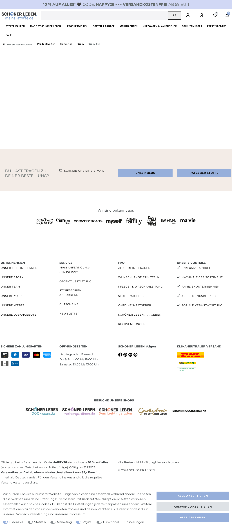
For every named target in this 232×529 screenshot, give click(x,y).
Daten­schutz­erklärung (31, 514)
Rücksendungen (132, 324)
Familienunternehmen (201, 286)
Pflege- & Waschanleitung (140, 286)
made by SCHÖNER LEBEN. (46, 26)
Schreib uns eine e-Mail (84, 170)
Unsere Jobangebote (18, 314)
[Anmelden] (188, 15)
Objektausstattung (75, 281)
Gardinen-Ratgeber (134, 305)
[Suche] (174, 15)
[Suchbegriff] (104, 15)
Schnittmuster (192, 26)
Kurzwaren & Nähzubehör (160, 26)
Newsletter (69, 313)
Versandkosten (168, 462)
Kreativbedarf (216, 26)
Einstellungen (134, 522)
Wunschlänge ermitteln (139, 277)
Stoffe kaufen (15, 26)
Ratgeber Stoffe (204, 173)
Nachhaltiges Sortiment (202, 277)
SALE (9, 35)
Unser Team (10, 286)
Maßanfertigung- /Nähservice (74, 270)
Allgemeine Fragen (134, 268)
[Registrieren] (202, 15)
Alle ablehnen (193, 517)
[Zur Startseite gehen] (17, 44)
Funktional (111, 522)
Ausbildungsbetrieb (199, 296)
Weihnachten (129, 26)
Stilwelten (66, 44)
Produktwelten (77, 26)
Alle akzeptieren (193, 496)
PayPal (87, 522)
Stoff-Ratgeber (131, 296)
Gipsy (80, 44)
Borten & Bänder (104, 26)
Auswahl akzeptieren (193, 506)
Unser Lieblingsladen (19, 268)
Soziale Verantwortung (202, 305)
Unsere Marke (12, 296)
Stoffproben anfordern (70, 293)
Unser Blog (145, 173)
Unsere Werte (12, 305)
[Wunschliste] (215, 15)
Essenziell (16, 522)
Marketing (64, 522)
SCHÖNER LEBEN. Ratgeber (139, 314)
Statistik (40, 522)
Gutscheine (69, 304)
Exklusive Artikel (196, 268)
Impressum (77, 514)
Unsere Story (12, 277)
